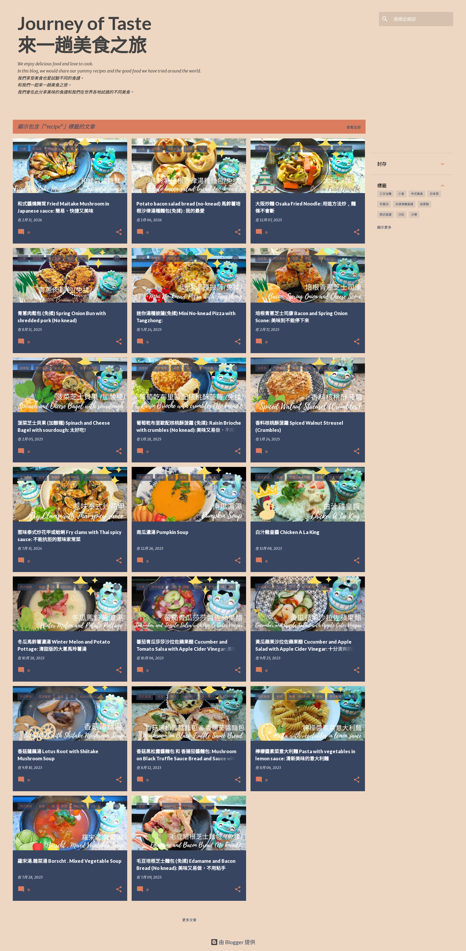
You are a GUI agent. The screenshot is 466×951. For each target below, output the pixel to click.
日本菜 (434, 193)
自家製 (424, 204)
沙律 (414, 214)
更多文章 (189, 920)
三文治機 (385, 193)
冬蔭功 (384, 204)
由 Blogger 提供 (233, 942)
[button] (118, 232)
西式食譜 (385, 214)
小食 (401, 193)
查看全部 (354, 127)
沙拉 (401, 214)
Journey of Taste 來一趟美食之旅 (85, 34)
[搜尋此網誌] (422, 19)
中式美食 (417, 193)
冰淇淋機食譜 (404, 204)
